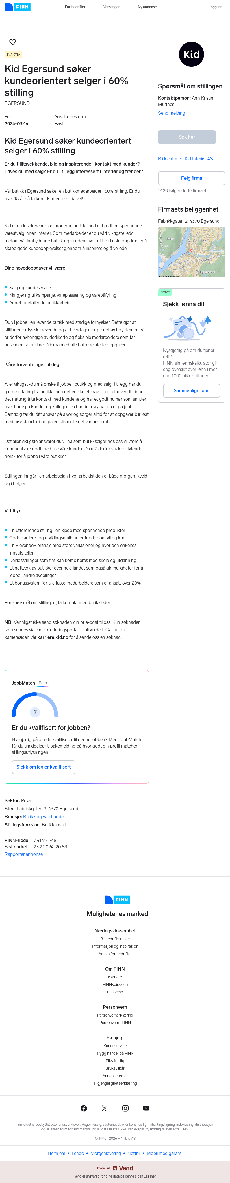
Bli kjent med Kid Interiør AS (185, 159)
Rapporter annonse (24, 854)
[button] (13, 42)
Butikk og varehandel (43, 816)
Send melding (171, 113)
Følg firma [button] (191, 178)
